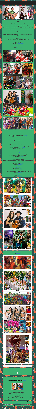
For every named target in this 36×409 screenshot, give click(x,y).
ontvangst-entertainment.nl (24, 144)
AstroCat (17, 405)
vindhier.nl (17, 371)
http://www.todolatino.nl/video (19, 44)
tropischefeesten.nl (20, 157)
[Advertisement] (18, 407)
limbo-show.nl (27, 136)
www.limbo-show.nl (26, 146)
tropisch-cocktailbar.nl (18, 167)
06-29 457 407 (17, 47)
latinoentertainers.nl (24, 147)
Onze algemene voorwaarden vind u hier (17, 403)
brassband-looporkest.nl (19, 175)
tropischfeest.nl (21, 140)
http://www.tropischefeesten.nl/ (21, 43)
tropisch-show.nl (21, 156)
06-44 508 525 (20, 47)
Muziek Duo (1, 1)
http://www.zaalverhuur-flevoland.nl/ (20, 45)
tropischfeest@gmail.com (18, 48)
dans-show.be (25, 135)
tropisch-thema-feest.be (24, 149)
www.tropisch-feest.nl (18, 152)
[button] (7, 366)
